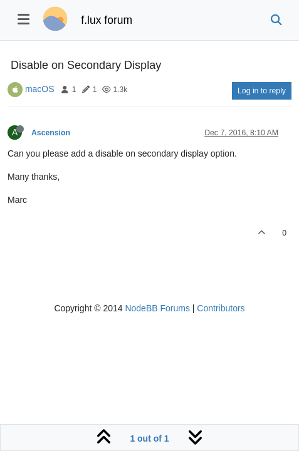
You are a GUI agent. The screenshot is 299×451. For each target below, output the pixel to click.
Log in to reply (262, 90)
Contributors (220, 308)
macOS (40, 89)
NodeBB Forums (157, 308)
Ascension (50, 132)
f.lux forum (106, 20)
